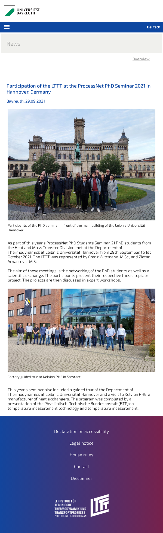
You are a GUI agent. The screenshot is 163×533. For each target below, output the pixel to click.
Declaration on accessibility (81, 431)
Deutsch (153, 27)
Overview (141, 58)
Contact (81, 466)
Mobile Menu (36, 29)
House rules (81, 454)
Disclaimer (81, 478)
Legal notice (81, 442)
